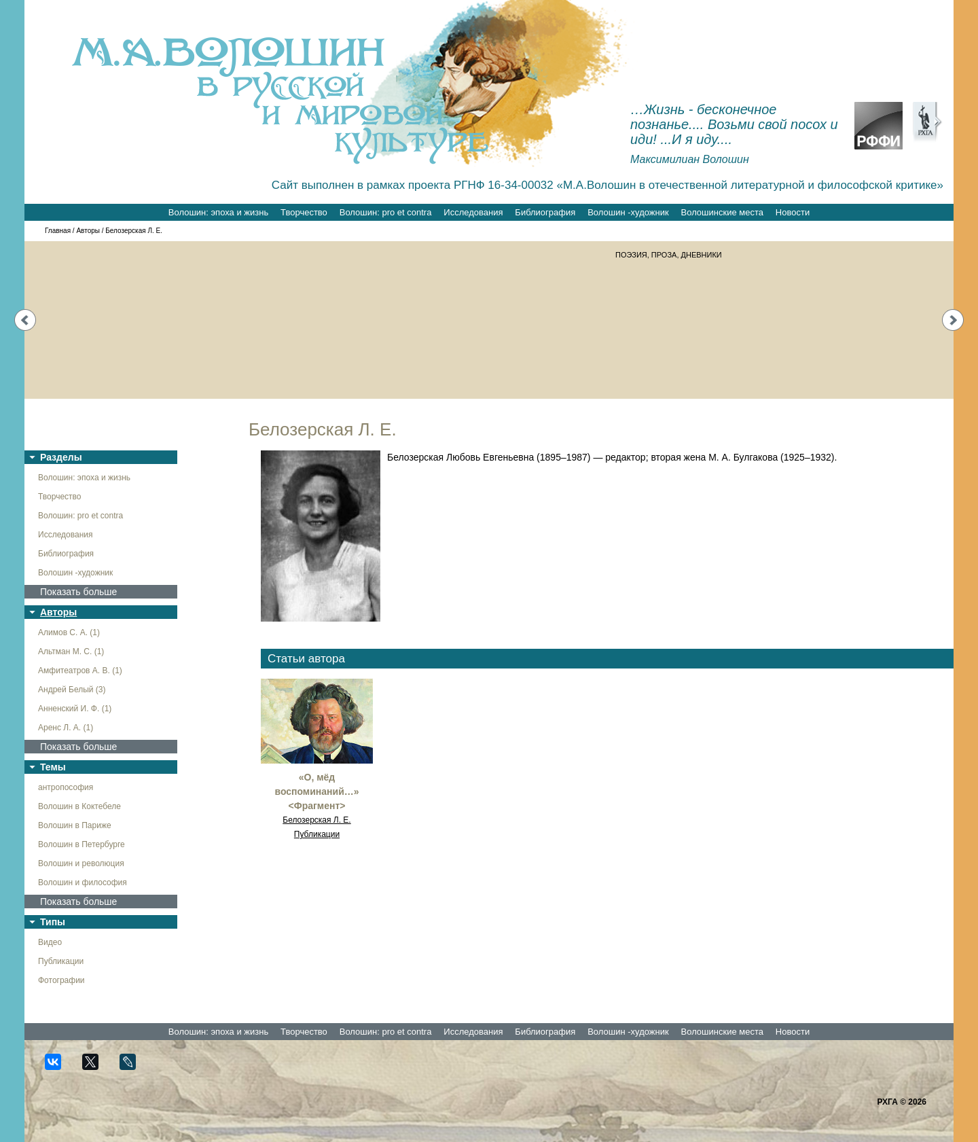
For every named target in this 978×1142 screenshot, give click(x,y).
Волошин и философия (82, 882)
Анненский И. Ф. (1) (74, 708)
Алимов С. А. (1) (69, 632)
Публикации (61, 961)
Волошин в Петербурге (81, 844)
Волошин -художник (627, 212)
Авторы (88, 230)
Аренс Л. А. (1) (65, 727)
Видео (50, 942)
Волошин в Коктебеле (79, 806)
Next (953, 320)
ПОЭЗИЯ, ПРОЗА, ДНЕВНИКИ (668, 255)
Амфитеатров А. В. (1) (80, 670)
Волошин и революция (81, 863)
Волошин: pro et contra (386, 212)
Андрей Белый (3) (72, 689)
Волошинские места (722, 212)
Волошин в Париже (74, 825)
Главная (58, 230)
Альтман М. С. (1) (71, 651)
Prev (25, 320)
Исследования (473, 212)
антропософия (65, 787)
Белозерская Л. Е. (316, 820)
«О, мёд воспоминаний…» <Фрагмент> (316, 791)
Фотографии (61, 980)
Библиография (545, 212)
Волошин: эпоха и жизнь (218, 212)
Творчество (303, 212)
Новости (793, 212)
